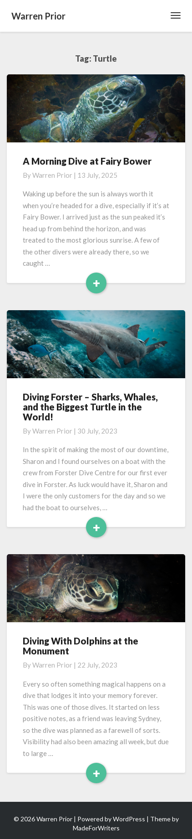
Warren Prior (52, 175)
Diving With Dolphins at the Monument (80, 645)
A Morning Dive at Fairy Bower (87, 161)
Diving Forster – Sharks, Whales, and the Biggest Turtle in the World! (90, 406)
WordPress (129, 819)
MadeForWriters (96, 828)
